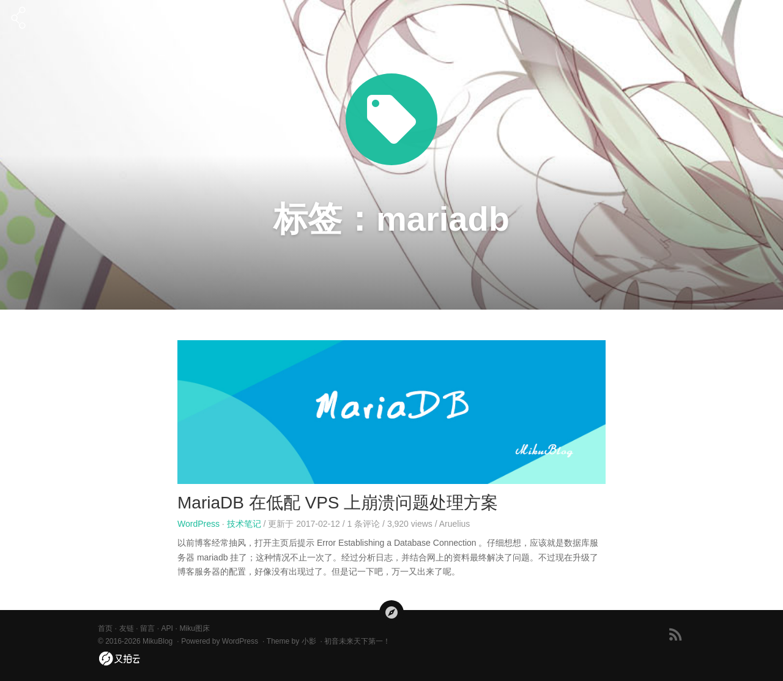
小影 (309, 641)
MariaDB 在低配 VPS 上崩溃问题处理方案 (337, 502)
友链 (126, 628)
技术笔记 (244, 524)
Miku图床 (194, 628)
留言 (147, 628)
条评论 (363, 524)
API (167, 628)
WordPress (198, 524)
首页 (105, 628)
